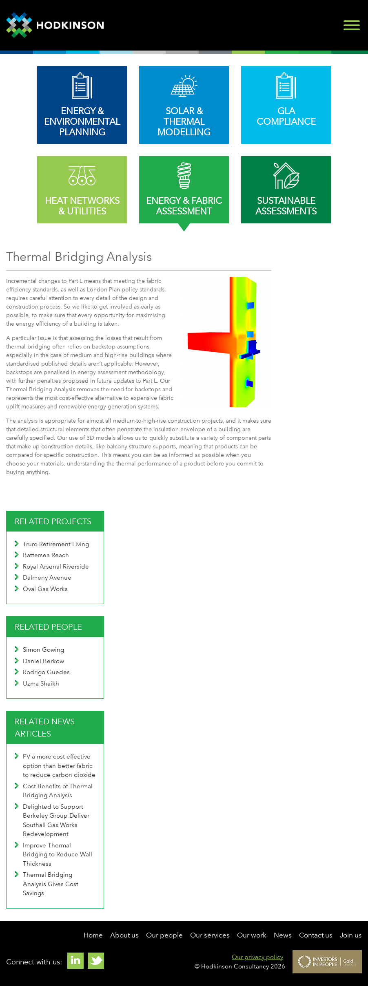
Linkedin (75, 961)
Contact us (316, 935)
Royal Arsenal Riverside (52, 566)
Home (93, 935)
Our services (210, 935)
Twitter (96, 961)
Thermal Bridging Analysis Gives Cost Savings (46, 884)
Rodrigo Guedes (42, 672)
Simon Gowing (39, 649)
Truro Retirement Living (52, 544)
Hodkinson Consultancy (55, 25)
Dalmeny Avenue (43, 577)
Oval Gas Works (41, 589)
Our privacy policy (257, 957)
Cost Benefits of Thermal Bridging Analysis (54, 791)
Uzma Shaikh (37, 683)
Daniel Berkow (39, 661)
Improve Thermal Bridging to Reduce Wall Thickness (53, 854)
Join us (351, 935)
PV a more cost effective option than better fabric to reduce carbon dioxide (55, 766)
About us (124, 935)
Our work (251, 935)
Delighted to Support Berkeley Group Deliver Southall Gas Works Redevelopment (52, 820)
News (283, 935)
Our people (164, 935)
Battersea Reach (42, 555)
